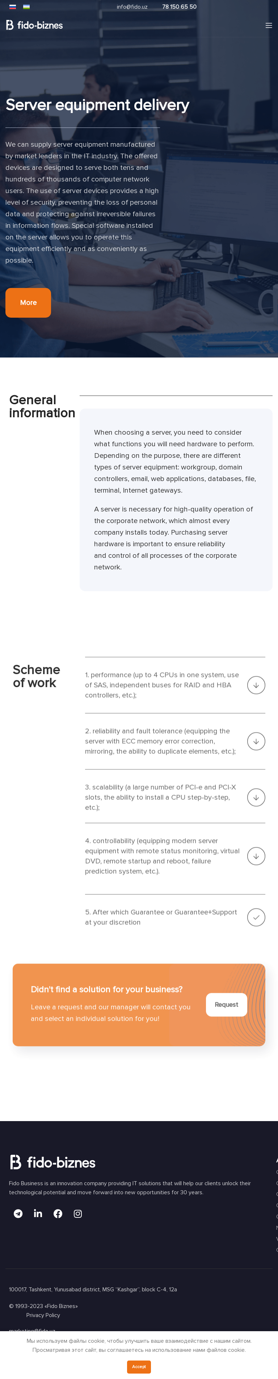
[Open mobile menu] (269, 25)
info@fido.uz (132, 7)
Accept (139, 1367)
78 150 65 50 (179, 7)
